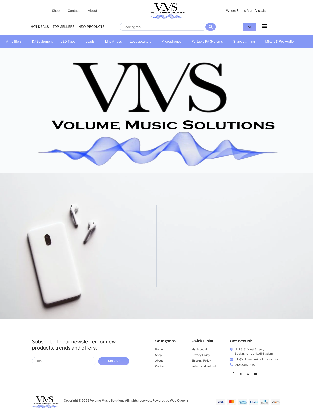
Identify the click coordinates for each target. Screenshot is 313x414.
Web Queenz (179, 401)
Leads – (91, 41)
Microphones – (172, 41)
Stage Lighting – (245, 41)
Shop (56, 11)
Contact (74, 11)
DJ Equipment (42, 41)
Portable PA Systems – (208, 41)
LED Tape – (69, 41)
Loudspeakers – (142, 41)
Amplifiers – (15, 41)
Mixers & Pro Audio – (280, 41)
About (92, 11)
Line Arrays (113, 41)
